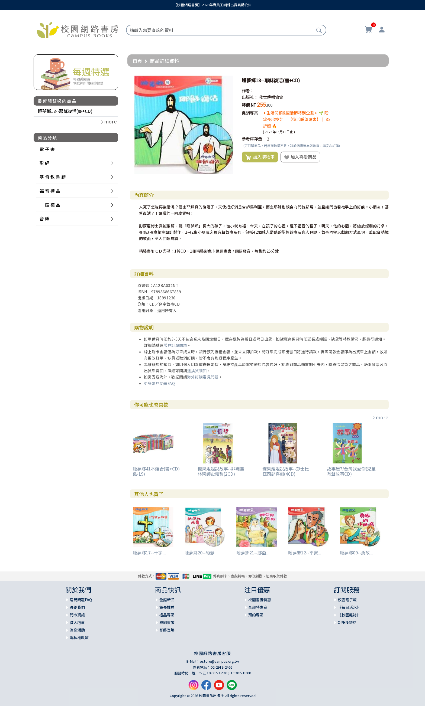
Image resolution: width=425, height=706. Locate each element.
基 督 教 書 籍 (53, 177)
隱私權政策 (79, 637)
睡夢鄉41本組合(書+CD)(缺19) (156, 471)
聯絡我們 (77, 607)
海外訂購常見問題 (202, 377)
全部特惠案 (257, 607)
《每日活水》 (349, 607)
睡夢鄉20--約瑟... (201, 552)
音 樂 (44, 218)
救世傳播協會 (271, 97)
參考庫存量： (254, 139)
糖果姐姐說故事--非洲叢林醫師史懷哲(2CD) (221, 471)
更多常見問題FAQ (159, 383)
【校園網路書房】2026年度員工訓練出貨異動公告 (212, 4)
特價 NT (249, 105)
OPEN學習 (347, 622)
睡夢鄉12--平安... (304, 552)
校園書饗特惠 (259, 599)
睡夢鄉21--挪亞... (252, 552)
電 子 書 (47, 149)
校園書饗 (167, 622)
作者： (248, 90)
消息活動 (77, 630)
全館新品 (167, 599)
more (380, 417)
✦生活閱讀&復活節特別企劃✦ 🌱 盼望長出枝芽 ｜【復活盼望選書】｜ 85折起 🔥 (296, 119)
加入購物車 (260, 157)
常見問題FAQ (81, 599)
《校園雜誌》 (349, 614)
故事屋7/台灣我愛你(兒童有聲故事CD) (351, 471)
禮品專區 (167, 614)
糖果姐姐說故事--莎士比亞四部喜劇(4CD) (285, 471)
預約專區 (255, 614)
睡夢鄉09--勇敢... (356, 552)
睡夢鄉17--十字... (149, 552)
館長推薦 (167, 607)
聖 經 (44, 163)
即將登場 (167, 630)
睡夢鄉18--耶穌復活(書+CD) (65, 111)
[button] (228, 80)
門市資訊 (77, 614)
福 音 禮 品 (50, 191)
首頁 (137, 60)
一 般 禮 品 (50, 204)
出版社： (250, 97)
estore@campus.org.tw (219, 661)
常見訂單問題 (175, 345)
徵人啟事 (77, 622)
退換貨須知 (197, 370)
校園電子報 (347, 599)
